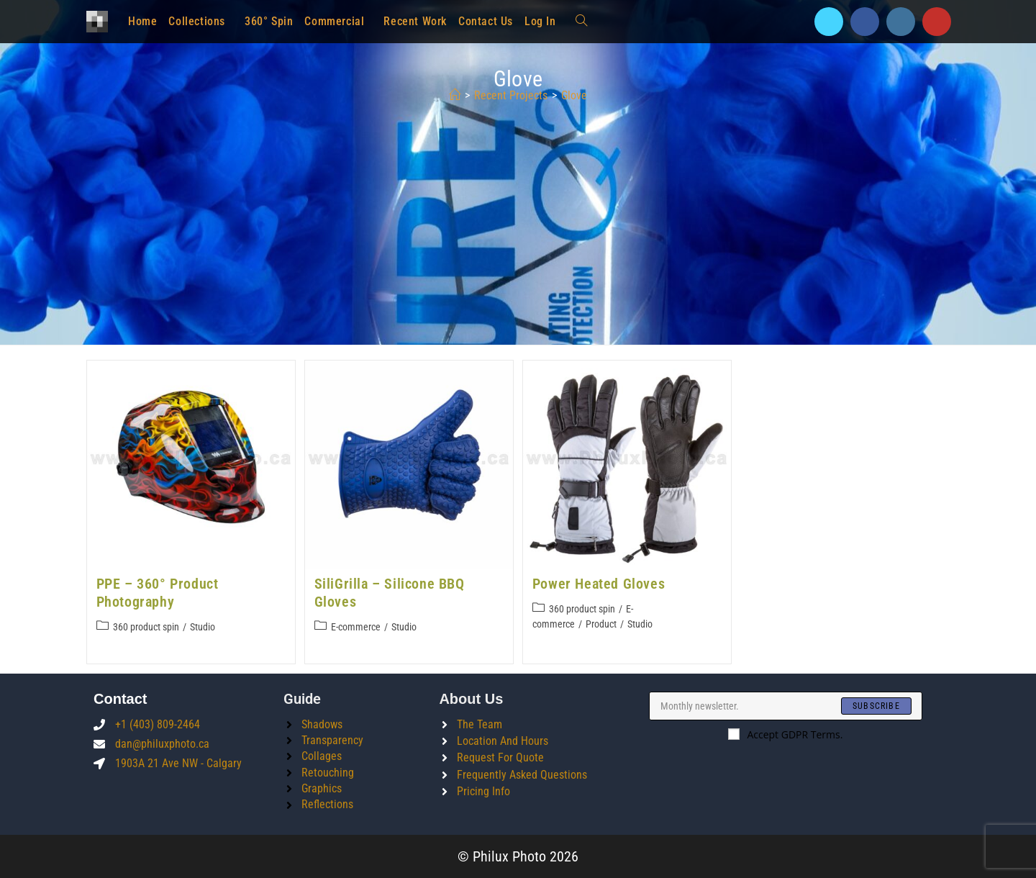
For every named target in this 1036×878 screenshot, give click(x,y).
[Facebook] (864, 21)
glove (574, 95)
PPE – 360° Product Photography (157, 592)
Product (601, 624)
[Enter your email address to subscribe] (785, 706)
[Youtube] (936, 21)
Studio (202, 627)
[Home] (454, 95)
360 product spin (146, 627)
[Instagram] (900, 21)
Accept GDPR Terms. (785, 734)
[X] (828, 21)
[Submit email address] (876, 706)
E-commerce (356, 627)
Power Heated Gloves (598, 583)
